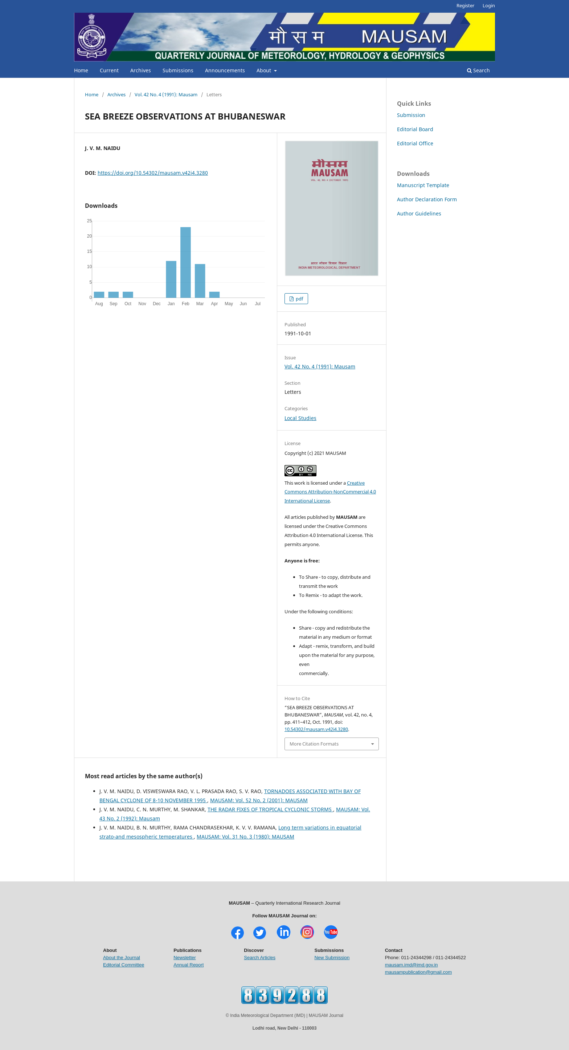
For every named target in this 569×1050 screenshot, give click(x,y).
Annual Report (188, 965)
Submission (411, 115)
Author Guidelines (419, 213)
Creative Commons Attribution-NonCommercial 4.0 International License (330, 492)
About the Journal (121, 957)
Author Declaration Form (427, 199)
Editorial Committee (123, 965)
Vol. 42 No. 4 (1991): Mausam (166, 94)
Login (489, 5)
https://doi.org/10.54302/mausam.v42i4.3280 (153, 172)
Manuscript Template (423, 185)
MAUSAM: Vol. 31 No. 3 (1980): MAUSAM (245, 836)
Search (478, 70)
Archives (140, 70)
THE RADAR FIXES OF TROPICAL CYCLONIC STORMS (270, 809)
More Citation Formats (314, 743)
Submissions (178, 70)
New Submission (331, 957)
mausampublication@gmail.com (418, 972)
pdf (299, 298)
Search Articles (259, 957)
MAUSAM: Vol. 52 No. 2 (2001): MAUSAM (259, 800)
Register (465, 5)
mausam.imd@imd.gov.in (411, 965)
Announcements (225, 70)
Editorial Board (415, 129)
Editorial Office (415, 143)
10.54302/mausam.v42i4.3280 (316, 729)
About (265, 70)
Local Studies (300, 418)
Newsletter (184, 957)
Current (109, 70)
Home (81, 70)
